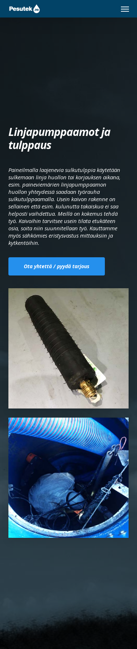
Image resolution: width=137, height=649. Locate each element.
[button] (125, 8)
